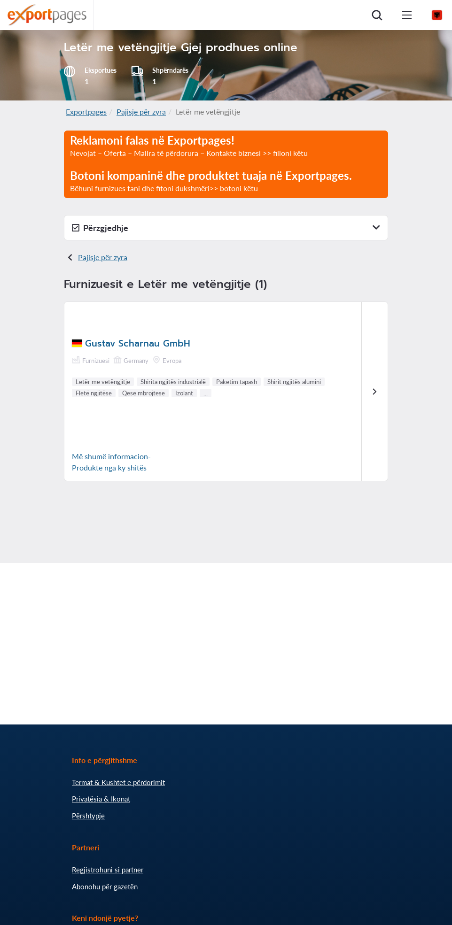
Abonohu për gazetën (105, 886)
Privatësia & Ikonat (101, 798)
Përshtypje (88, 815)
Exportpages (86, 111)
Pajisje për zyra (141, 111)
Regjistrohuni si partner (107, 869)
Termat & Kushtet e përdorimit (118, 782)
